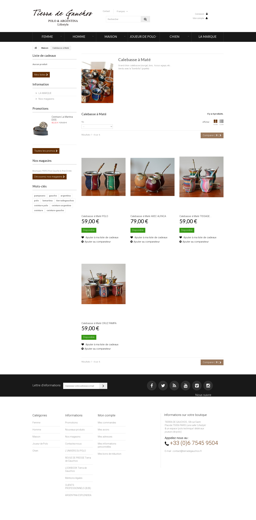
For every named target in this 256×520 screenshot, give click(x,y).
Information (40, 84)
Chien (174, 36)
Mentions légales (73, 478)
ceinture (38, 210)
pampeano (39, 195)
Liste (222, 122)
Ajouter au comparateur (98, 241)
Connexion (201, 14)
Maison (110, 36)
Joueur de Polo (143, 36)
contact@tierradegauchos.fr (187, 451)
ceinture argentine (61, 205)
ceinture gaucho (55, 210)
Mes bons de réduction (109, 454)
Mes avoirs (103, 429)
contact (106, 11)
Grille (215, 122)
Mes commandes (107, 422)
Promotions (40, 108)
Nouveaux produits (75, 429)
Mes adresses (105, 436)
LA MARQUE (207, 36)
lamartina (47, 200)
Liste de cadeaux (44, 55)
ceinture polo (41, 205)
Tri (82, 122)
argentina (66, 195)
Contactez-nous (73, 443)
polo (36, 200)
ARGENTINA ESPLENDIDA (78, 495)
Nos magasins (46, 98)
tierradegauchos (65, 200)
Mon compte (200, 18)
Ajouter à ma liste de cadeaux (101, 237)
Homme (79, 36)
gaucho (53, 195)
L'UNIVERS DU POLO (75, 450)
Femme (47, 36)
